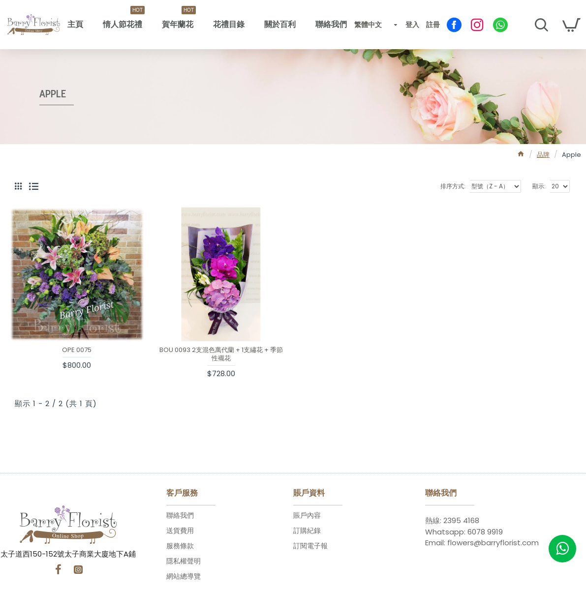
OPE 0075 (77, 350)
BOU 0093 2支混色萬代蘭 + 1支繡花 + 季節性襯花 (221, 354)
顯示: (539, 186)
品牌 (543, 154)
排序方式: (452, 186)
